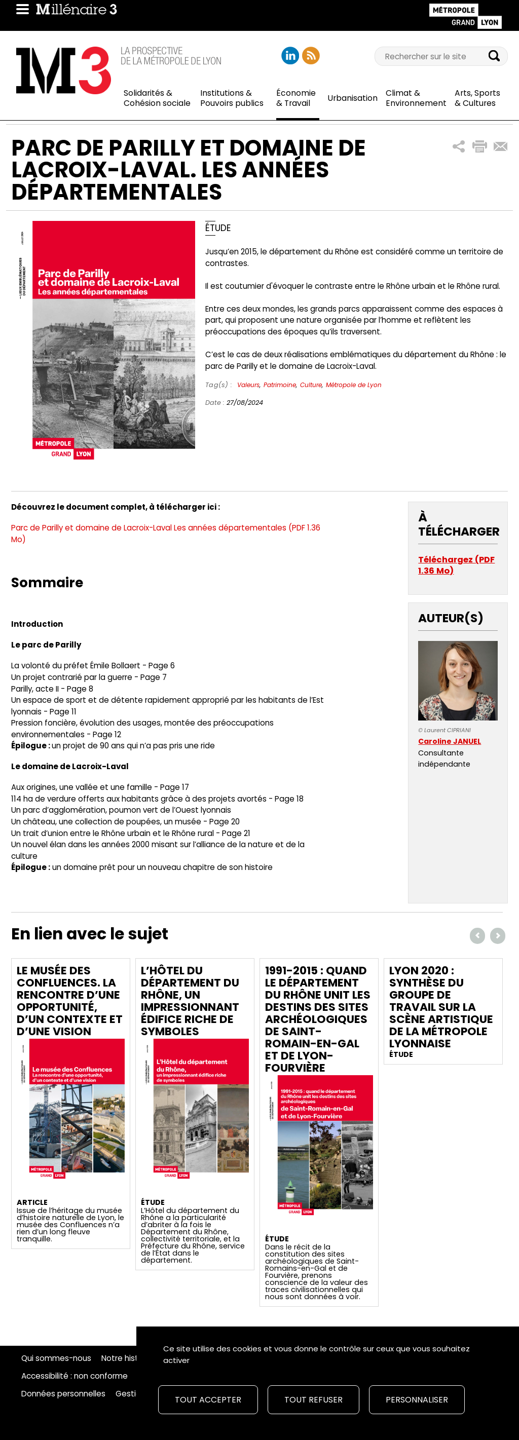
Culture (311, 385)
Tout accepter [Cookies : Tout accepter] (208, 1400)
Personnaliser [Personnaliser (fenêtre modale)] (417, 1400)
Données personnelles (63, 1394)
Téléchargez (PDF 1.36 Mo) (456, 565)
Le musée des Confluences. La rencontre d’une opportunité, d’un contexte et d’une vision (70, 1001)
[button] (459, 146)
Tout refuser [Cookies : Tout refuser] (313, 1400)
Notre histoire (127, 1358)
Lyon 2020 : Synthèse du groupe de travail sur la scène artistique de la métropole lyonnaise (441, 1007)
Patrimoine (280, 385)
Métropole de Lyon (354, 385)
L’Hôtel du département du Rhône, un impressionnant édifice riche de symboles (190, 1001)
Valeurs (248, 385)
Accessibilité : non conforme (74, 1376)
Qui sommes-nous (56, 1358)
